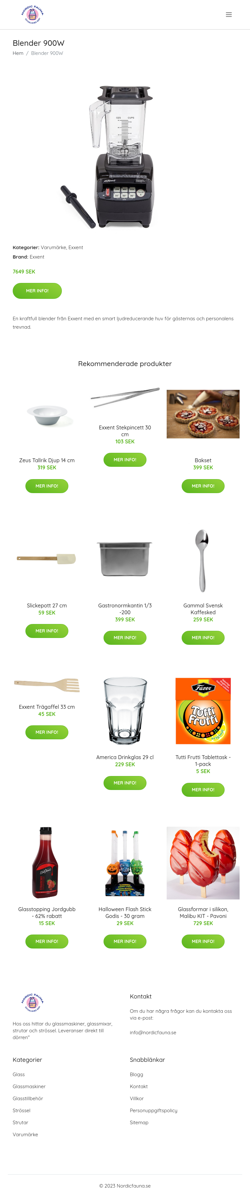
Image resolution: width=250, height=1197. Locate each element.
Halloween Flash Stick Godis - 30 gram (125, 912)
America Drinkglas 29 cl (125, 757)
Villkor (137, 1098)
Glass (19, 1074)
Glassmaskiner (29, 1086)
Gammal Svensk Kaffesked (203, 609)
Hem (18, 53)
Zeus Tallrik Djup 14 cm (47, 460)
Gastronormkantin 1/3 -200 (125, 609)
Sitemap (139, 1122)
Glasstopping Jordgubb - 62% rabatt (47, 912)
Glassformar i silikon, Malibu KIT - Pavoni (203, 912)
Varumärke (53, 247)
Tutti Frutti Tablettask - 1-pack (203, 760)
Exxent (75, 247)
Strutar (20, 1122)
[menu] (229, 14)
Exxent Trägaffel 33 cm (47, 707)
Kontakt (139, 1086)
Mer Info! (37, 291)
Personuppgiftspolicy (153, 1110)
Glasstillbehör (28, 1098)
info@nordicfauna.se (153, 1032)
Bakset (203, 460)
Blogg (136, 1074)
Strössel (21, 1110)
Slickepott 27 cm (47, 605)
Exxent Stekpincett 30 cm (125, 431)
